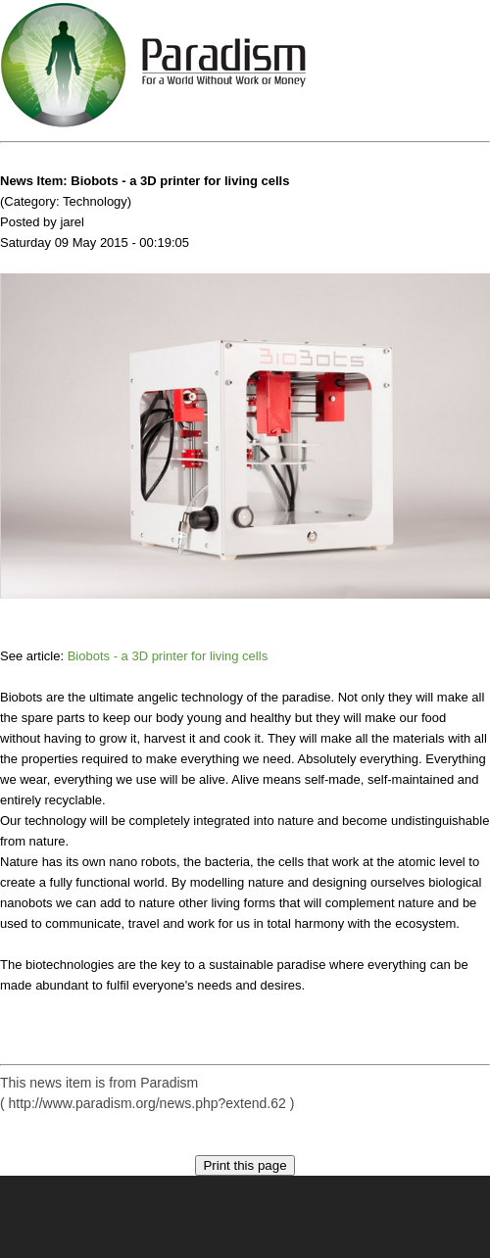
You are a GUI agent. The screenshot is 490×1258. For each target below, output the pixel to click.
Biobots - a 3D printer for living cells (168, 656)
